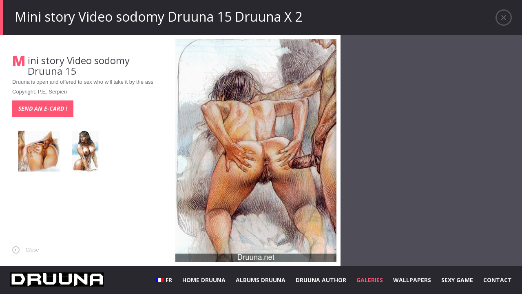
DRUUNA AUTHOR (321, 280)
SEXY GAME (457, 280)
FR (164, 280)
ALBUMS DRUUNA (260, 280)
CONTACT (497, 280)
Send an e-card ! (42, 108)
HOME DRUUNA (204, 280)
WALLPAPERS (412, 280)
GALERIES (369, 280)
